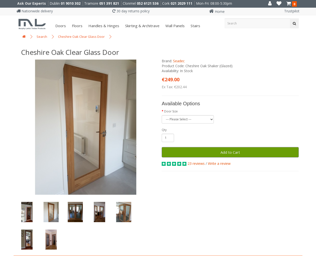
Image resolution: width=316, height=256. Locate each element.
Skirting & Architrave (141, 25)
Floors (76, 25)
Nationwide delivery (35, 11)
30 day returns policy (131, 11)
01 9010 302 (70, 3)
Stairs (195, 25)
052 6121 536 (147, 3)
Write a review (219, 163)
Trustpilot (291, 11)
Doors (60, 25)
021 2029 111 (181, 3)
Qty (164, 130)
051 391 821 (109, 3)
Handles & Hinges (103, 25)
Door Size (171, 111)
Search (42, 36)
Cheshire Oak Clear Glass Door (81, 36)
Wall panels (174, 25)
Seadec (179, 61)
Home (217, 11)
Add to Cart (230, 152)
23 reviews (196, 163)
